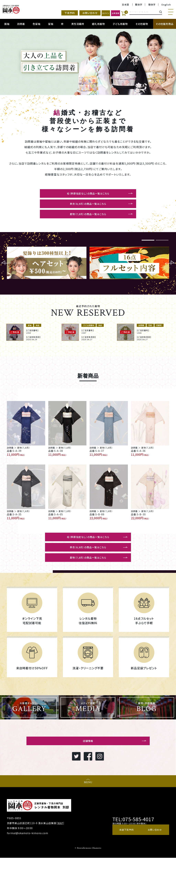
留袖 (50, 24)
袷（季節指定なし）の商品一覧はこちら (88, 193)
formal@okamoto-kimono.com (27, 846)
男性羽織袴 (77, 24)
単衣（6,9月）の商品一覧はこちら (88, 205)
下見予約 (51, 13)
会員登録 (109, 13)
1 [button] (148, 244)
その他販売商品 (164, 24)
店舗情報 (88, 753)
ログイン (91, 13)
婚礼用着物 (98, 24)
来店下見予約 (126, 844)
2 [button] (162, 244)
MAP (60, 836)
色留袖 (36, 24)
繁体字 (137, 4)
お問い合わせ (71, 13)
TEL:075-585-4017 (130, 832)
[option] (88, 62)
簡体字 (151, 4)
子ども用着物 (120, 24)
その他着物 (141, 24)
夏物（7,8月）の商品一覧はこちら (88, 216)
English (166, 4)
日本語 (124, 4)
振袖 (6, 24)
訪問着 (21, 24)
